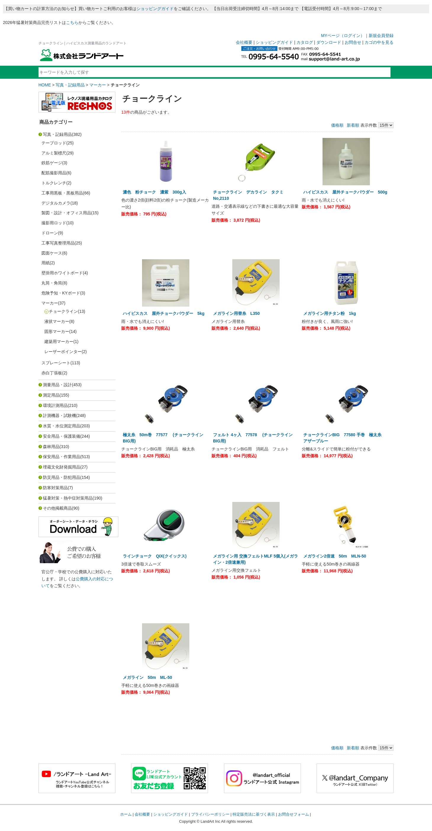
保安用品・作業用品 (61, 456)
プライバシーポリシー (210, 814)
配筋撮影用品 (53, 172)
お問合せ (353, 42)
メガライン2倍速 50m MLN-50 (334, 556)
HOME (44, 85)
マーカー (97, 85)
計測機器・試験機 (59, 415)
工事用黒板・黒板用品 (62, 193)
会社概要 (244, 42)
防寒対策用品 (55, 487)
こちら (72, 22)
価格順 (337, 125)
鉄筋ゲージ (51, 162)
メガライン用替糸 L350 (238, 313)
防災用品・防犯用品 (61, 477)
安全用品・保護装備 (61, 436)
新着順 (353, 125)
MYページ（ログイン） (343, 35)
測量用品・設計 (57, 384)
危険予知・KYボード (60, 293)
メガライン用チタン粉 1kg (331, 313)
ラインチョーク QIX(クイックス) (154, 556)
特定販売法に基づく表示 (254, 814)
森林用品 (51, 446)
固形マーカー (56, 331)
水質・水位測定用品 (61, 425)
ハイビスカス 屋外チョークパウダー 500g (345, 192)
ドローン (49, 233)
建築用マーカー (58, 341)
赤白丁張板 (51, 373)
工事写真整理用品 (58, 243)
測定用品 (51, 395)
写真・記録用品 (70, 85)
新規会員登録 (381, 35)
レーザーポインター (63, 351)
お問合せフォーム (293, 814)
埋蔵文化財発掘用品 (61, 467)
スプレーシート (55, 362)
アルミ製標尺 (53, 153)
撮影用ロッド (53, 222)
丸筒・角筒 (51, 283)
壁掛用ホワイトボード (62, 272)
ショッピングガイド (155, 8)
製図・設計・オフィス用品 (66, 212)
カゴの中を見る (379, 42)
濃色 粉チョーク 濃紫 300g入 (156, 192)
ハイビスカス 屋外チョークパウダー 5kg (163, 313)
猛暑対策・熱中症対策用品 (68, 498)
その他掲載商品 (57, 508)
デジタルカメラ (55, 203)
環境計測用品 (55, 405)
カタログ (304, 42)
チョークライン (63, 311)
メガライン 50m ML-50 (147, 677)
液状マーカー (56, 321)
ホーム (126, 814)
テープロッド (53, 143)
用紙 (45, 262)
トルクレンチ (53, 183)
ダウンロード (328, 42)
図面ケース (51, 253)
